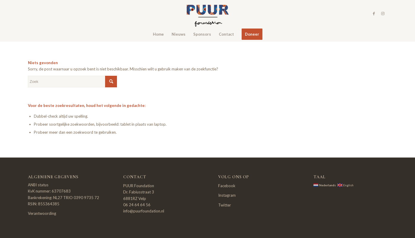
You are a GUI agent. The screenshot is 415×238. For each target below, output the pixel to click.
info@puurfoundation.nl (143, 211)
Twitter (224, 205)
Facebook (226, 185)
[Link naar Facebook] (373, 13)
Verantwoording (42, 213)
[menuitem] (158, 34)
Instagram (227, 195)
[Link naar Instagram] (382, 13)
